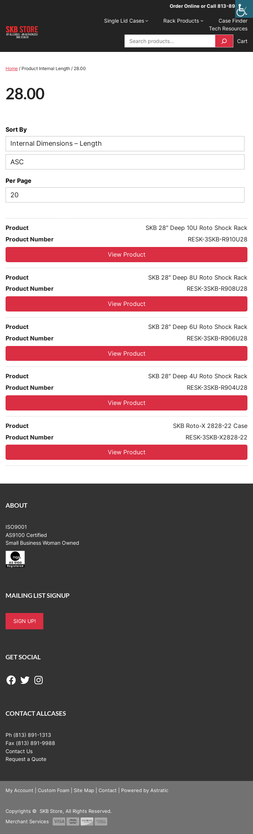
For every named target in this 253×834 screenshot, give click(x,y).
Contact (108, 790)
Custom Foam (53, 790)
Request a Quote (26, 759)
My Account (19, 790)
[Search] (224, 41)
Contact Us (19, 751)
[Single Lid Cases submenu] (146, 20)
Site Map (84, 790)
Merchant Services (27, 821)
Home (12, 68)
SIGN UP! (24, 621)
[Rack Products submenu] (201, 20)
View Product (127, 254)
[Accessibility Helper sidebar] (244, 9)
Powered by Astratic (144, 790)
